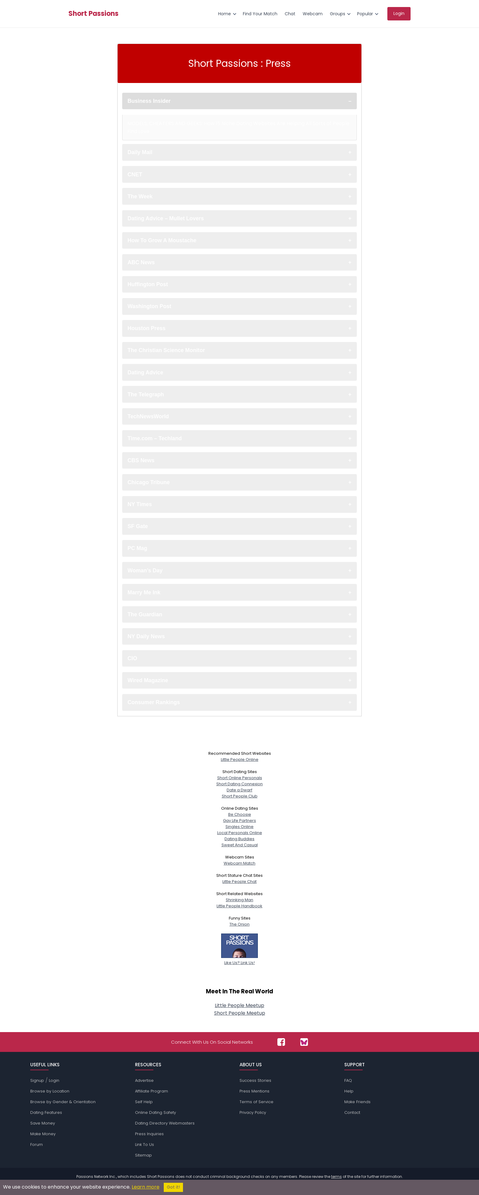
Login (54, 1080)
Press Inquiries (149, 1134)
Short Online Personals (239, 778)
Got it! (173, 1187)
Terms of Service (256, 1102)
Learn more (145, 1186)
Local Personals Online (239, 833)
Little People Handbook (239, 906)
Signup (37, 1080)
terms (336, 1176)
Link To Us (144, 1144)
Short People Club (240, 796)
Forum (36, 1144)
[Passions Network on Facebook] (281, 1042)
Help (348, 1091)
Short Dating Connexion (239, 784)
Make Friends (357, 1102)
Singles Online (239, 827)
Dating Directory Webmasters (165, 1123)
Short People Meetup (239, 1013)
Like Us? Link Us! (239, 960)
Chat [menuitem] (290, 14)
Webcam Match (239, 863)
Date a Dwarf (239, 790)
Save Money (42, 1123)
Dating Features (46, 1112)
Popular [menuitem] (365, 14)
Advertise (144, 1080)
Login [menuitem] (398, 13)
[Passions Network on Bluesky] (304, 1042)
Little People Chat (239, 881)
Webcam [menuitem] (313, 14)
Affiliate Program (151, 1091)
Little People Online (239, 759)
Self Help (144, 1102)
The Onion (239, 924)
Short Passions (93, 13)
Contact (352, 1112)
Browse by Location (49, 1091)
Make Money (43, 1134)
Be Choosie (239, 814)
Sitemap (143, 1155)
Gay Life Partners (239, 820)
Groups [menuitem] (337, 14)
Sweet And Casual (239, 845)
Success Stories (255, 1080)
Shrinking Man (239, 900)
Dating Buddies (239, 839)
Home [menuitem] (224, 14)
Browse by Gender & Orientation (63, 1102)
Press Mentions (254, 1091)
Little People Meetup (239, 1005)
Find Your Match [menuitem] (260, 14)
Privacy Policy (253, 1112)
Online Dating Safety (155, 1112)
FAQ (348, 1080)
